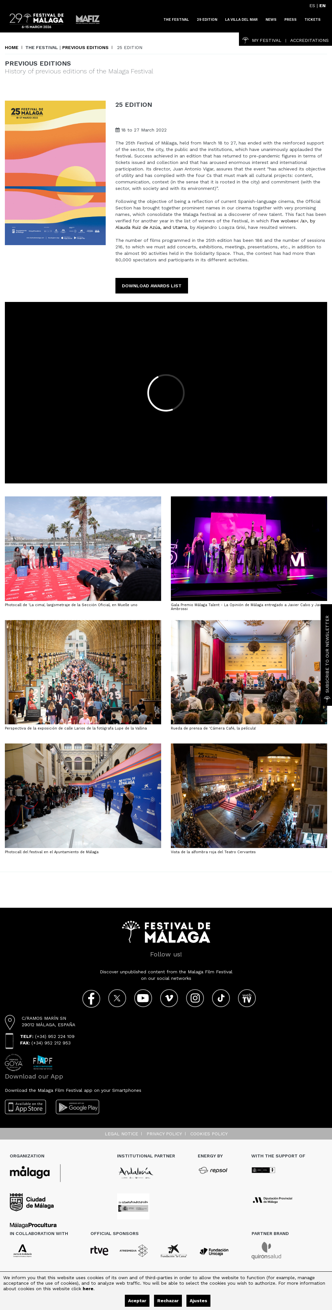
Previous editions (85, 47)
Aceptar (137, 1300)
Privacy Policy (164, 1133)
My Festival (261, 40)
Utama (180, 227)
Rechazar (168, 1300)
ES (312, 5)
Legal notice (121, 1133)
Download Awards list (152, 285)
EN (322, 5)
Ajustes (198, 1300)
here (88, 1288)
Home (11, 47)
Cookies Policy (209, 1133)
